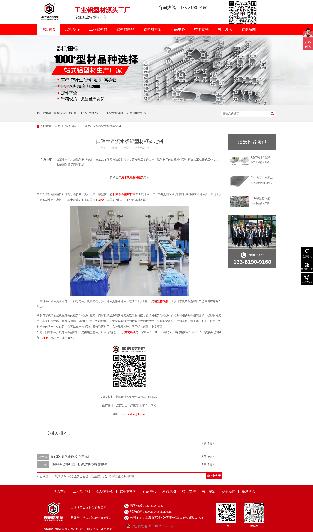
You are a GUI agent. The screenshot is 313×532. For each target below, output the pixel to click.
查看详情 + (207, 456)
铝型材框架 (152, 29)
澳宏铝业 (129, 332)
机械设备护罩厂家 (65, 113)
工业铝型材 (98, 29)
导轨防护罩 (59, 476)
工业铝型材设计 (90, 113)
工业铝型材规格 (113, 113)
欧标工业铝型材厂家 (122, 476)
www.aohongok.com (133, 414)
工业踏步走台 (98, 476)
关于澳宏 (225, 29)
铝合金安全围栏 (78, 476)
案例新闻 (248, 29)
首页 (58, 126)
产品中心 (178, 29)
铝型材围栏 (125, 29)
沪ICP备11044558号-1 (97, 517)
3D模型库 (72, 29)
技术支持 (201, 29)
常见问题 (71, 126)
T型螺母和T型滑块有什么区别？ (270, 157)
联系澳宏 (248, 491)
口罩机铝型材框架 (124, 194)
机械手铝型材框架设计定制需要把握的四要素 (79, 464)
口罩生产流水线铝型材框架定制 (101, 126)
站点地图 (169, 491)
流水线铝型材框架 (132, 177)
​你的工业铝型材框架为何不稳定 (70, 456)
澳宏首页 (48, 29)
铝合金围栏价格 (136, 113)
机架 (101, 199)
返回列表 (214, 476)
